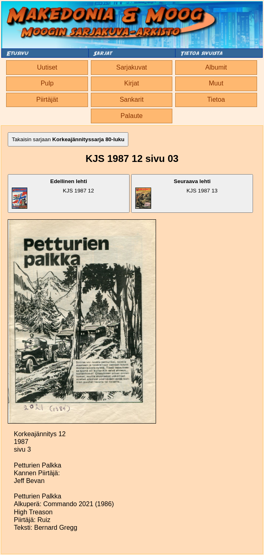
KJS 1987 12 (53, 193)
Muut (216, 83)
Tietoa (216, 99)
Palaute (132, 115)
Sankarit (132, 99)
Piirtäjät (47, 99)
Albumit (216, 67)
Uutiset (47, 67)
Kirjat (131, 83)
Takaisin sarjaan (68, 139)
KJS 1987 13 (176, 193)
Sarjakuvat (131, 67)
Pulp (47, 83)
